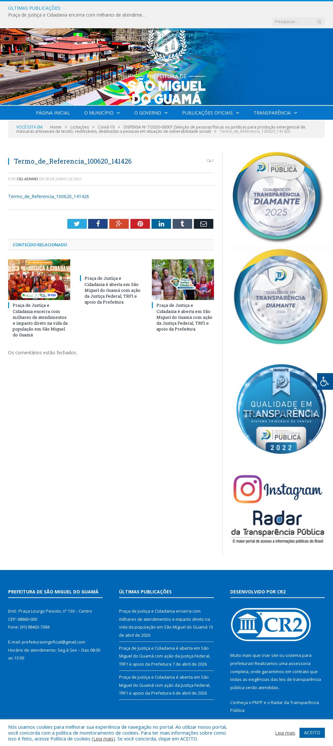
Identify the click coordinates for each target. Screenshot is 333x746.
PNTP (257, 689)
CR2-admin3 (27, 165)
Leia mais (103, 738)
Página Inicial (53, 99)
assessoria (299, 650)
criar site (269, 642)
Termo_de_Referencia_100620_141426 (48, 183)
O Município (98, 99)
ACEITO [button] (312, 732)
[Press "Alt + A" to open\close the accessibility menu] (325, 381)
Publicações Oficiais (207, 99)
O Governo (147, 99)
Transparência (272, 99)
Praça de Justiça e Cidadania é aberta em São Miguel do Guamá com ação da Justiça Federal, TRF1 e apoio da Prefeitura (112, 277)
